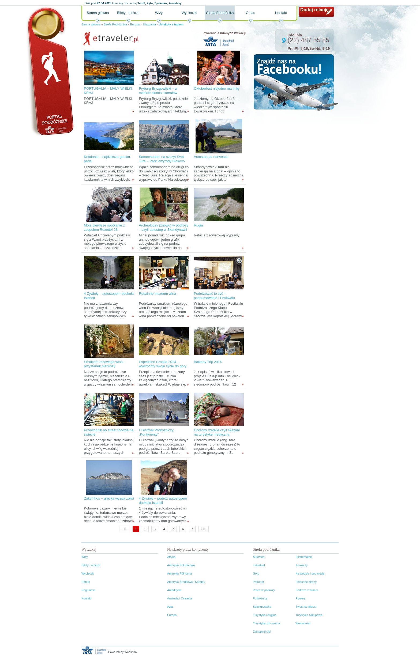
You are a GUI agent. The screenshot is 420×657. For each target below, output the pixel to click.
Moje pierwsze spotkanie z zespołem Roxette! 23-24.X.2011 (104, 229)
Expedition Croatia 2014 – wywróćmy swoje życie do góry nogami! (162, 366)
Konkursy (301, 565)
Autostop (258, 556)
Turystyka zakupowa (308, 615)
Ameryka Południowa (181, 565)
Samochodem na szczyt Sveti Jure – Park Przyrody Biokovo (162, 159)
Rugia (198, 225)
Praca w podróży (264, 590)
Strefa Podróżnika (220, 13)
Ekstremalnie (304, 556)
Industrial (259, 565)
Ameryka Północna (179, 573)
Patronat (258, 581)
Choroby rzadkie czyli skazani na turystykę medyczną (217, 432)
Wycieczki (189, 13)
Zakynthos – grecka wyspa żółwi (109, 498)
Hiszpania (149, 24)
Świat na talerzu (305, 606)
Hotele (85, 581)
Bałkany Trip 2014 (208, 362)
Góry (256, 573)
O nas (250, 13)
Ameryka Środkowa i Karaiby (186, 581)
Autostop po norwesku (211, 157)
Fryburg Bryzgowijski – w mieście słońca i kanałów (158, 90)
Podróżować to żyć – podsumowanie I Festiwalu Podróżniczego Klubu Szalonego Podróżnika (214, 300)
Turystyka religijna (264, 615)
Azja (170, 606)
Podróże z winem (306, 590)
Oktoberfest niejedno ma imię (216, 88)
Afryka (171, 556)
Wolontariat (302, 623)
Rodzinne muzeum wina (157, 294)
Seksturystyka (262, 606)
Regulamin (88, 590)
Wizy (159, 13)
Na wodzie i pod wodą (309, 573)
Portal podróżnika (49, 71)
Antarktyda (174, 590)
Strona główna (98, 13)
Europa (135, 24)
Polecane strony (306, 581)
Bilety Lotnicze (128, 13)
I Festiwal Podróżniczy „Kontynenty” (156, 432)
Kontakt (281, 13)
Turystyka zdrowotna (266, 623)
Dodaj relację (314, 9)
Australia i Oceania (179, 598)
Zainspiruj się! (262, 631)
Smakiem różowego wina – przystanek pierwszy (104, 364)
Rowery (300, 598)
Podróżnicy (260, 598)
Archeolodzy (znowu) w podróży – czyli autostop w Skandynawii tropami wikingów (163, 229)
